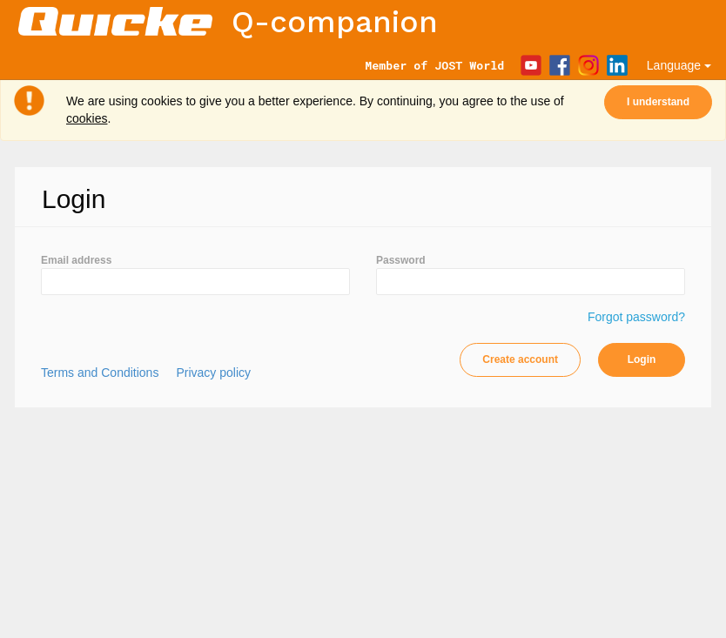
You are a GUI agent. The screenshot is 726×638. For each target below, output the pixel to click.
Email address (76, 260)
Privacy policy (213, 372)
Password (401, 260)
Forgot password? (636, 317)
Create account (520, 359)
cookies (86, 118)
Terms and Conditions (99, 372)
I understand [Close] (658, 102)
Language (679, 65)
